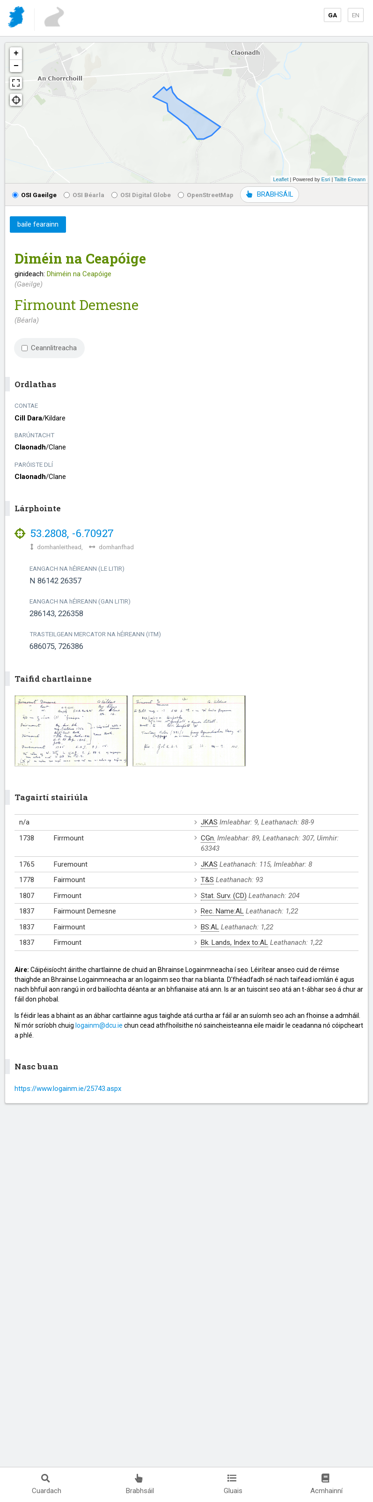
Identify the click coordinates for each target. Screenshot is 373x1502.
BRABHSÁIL (269, 194)
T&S (207, 880)
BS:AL (210, 927)
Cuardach (46, 1484)
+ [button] (16, 53)
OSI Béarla (84, 195)
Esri (326, 179)
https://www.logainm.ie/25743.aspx (68, 1088)
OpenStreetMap (206, 195)
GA (332, 15)
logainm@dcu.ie (99, 1025)
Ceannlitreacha (49, 348)
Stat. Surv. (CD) (224, 895)
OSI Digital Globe (141, 195)
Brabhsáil (140, 1484)
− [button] (16, 66)
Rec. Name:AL (222, 911)
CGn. (208, 838)
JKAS (209, 822)
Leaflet (280, 179)
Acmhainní (326, 1484)
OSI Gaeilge (34, 195)
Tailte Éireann (350, 179)
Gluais (233, 1484)
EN (355, 15)
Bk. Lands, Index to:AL (234, 942)
